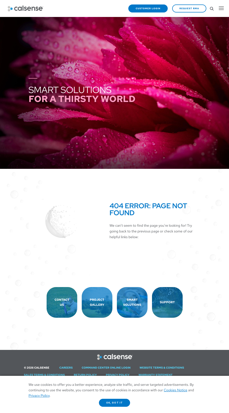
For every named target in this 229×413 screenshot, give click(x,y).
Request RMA (189, 8)
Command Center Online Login (106, 368)
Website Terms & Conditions (162, 368)
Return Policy (85, 375)
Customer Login (148, 8)
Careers (66, 368)
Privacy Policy (118, 375)
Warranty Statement (156, 375)
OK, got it (114, 402)
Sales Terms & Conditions (44, 375)
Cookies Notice (175, 390)
